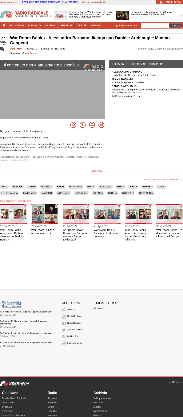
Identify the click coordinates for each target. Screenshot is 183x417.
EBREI (60, 186)
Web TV (71, 309)
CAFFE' (32, 186)
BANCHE (17, 186)
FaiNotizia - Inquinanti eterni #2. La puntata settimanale (26, 333)
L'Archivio (7, 407)
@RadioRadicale (75, 329)
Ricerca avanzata (128, 25)
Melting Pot (72, 336)
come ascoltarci (9, 2)
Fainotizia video (74, 343)
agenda (96, 25)
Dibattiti (97, 407)
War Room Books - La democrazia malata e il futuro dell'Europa (169, 233)
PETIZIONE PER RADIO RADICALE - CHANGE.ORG (50, 2)
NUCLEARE (64, 193)
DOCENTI (46, 186)
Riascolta (52, 402)
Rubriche (98, 308)
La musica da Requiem (14, 415)
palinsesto (17, 25)
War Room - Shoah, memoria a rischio (43, 231)
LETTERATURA (10, 193)
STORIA (112, 193)
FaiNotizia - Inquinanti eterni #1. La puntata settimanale (26, 342)
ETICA (90, 186)
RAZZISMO (81, 193)
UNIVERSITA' (146, 193)
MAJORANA (29, 193)
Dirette (51, 407)
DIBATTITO (16, 48)
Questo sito (8, 402)
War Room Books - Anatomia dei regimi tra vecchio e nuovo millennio (137, 234)
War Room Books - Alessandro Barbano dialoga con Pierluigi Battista (12, 234)
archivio (50, 25)
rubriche (67, 25)
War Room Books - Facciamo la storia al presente (106, 233)
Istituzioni (98, 402)
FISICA (133, 186)
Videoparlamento (102, 398)
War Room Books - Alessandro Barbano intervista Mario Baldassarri (75, 234)
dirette (81, 25)
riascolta (34, 25)
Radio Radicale (74, 316)
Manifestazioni (100, 411)
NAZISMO (47, 193)
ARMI (4, 186)
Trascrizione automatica (147, 64)
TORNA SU (173, 382)
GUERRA (147, 186)
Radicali (97, 415)
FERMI (120, 186)
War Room (30, 53)
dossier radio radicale (94, 2)
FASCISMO (105, 186)
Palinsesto (53, 398)
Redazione (7, 411)
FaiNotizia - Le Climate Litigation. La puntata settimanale (26, 312)
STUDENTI (128, 193)
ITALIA (161, 186)
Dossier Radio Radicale (14, 398)
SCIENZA (98, 193)
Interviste (52, 415)
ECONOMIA (75, 186)
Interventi (119, 64)
